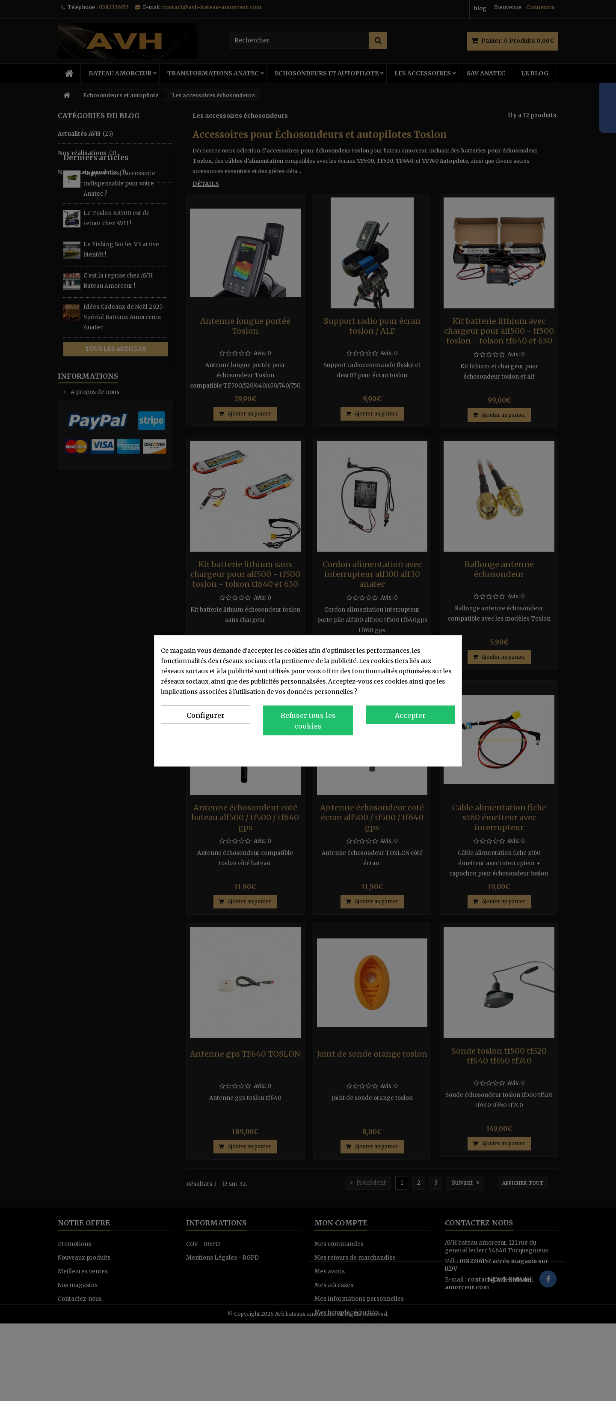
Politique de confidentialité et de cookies (395, 748)
